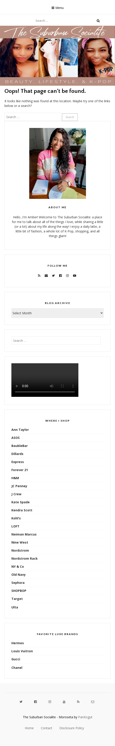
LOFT (15, 526)
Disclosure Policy (71, 728)
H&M (15, 478)
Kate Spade (20, 502)
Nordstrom (20, 550)
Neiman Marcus (24, 534)
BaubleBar (19, 446)
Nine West (19, 542)
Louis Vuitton (22, 651)
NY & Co (17, 566)
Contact (46, 728)
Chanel (16, 667)
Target (17, 599)
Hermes (17, 643)
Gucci (15, 659)
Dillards (17, 454)
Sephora (18, 582)
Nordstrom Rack (24, 558)
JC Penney (19, 486)
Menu (59, 8)
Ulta (14, 607)
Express (17, 462)
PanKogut (85, 717)
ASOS (15, 438)
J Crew (16, 494)
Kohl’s (16, 518)
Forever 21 (19, 470)
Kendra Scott (21, 510)
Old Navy (18, 574)
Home (29, 728)
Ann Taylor (20, 429)
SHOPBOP (18, 591)
